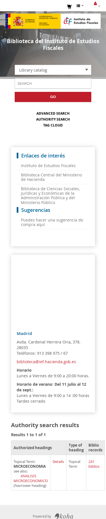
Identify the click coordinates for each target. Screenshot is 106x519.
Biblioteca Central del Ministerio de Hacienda (51, 177)
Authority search (53, 119)
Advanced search (53, 113)
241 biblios (93, 464)
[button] (69, 6)
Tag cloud (53, 125)
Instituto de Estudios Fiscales (53, 21)
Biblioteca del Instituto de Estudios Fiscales (53, 44)
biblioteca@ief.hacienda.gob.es (46, 361)
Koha (64, 516)
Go (53, 97)
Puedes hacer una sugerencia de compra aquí (52, 222)
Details (58, 461)
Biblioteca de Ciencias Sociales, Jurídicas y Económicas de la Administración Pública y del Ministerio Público (50, 195)
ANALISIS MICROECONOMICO (31, 478)
